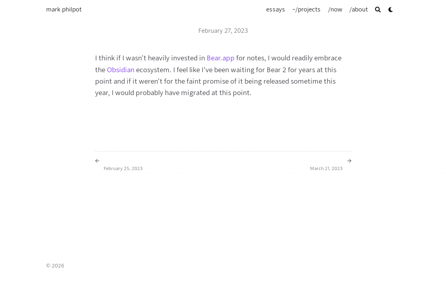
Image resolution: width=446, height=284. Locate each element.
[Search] (378, 10)
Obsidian (120, 70)
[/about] (358, 9)
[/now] (335, 9)
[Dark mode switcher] (391, 10)
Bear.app (221, 58)
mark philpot (64, 9)
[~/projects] (306, 9)
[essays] (275, 9)
